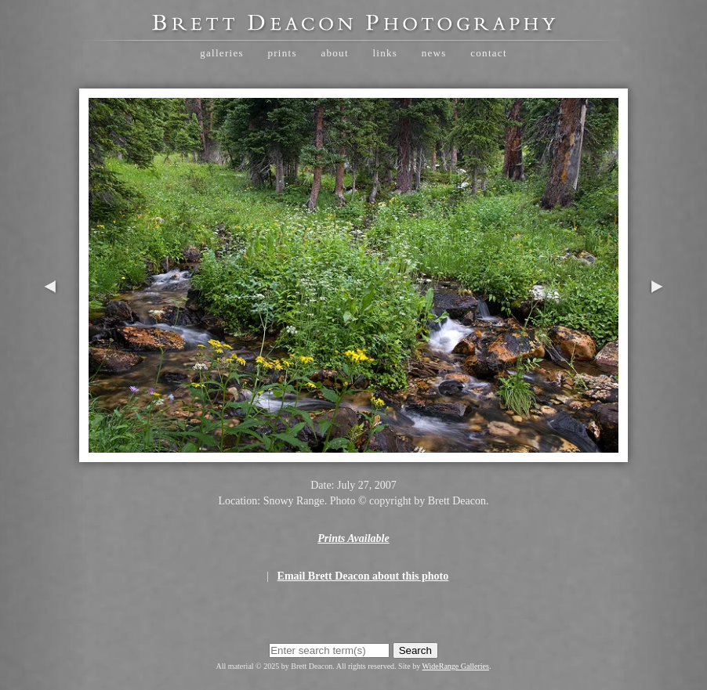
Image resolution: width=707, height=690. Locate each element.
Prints (281, 53)
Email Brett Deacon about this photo (363, 576)
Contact (488, 53)
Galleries (222, 53)
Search (415, 650)
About (334, 53)
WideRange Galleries (455, 666)
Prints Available (353, 538)
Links (384, 53)
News (434, 53)
